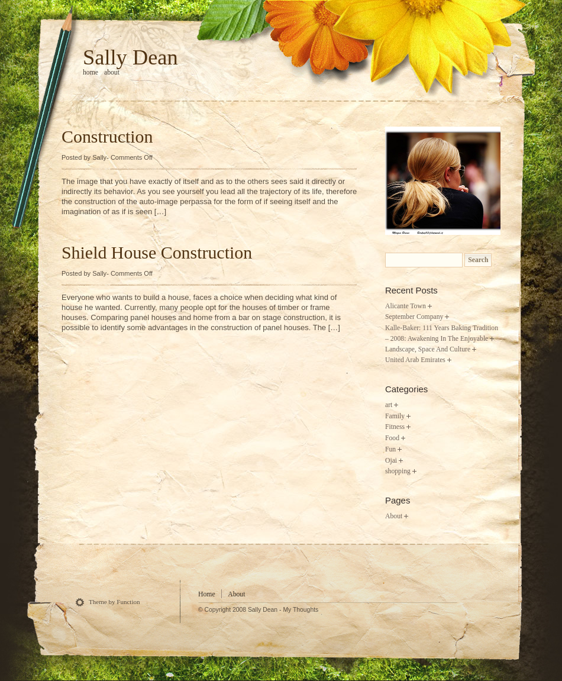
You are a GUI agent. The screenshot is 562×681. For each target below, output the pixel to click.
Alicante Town (405, 306)
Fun (390, 449)
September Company (414, 317)
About (111, 72)
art (388, 405)
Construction (107, 136)
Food (392, 438)
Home (206, 594)
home (90, 72)
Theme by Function (114, 601)
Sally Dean (130, 57)
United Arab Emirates (415, 360)
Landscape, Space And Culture (427, 349)
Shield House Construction (157, 252)
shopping (398, 471)
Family (395, 416)
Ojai (391, 460)
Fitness (395, 427)
